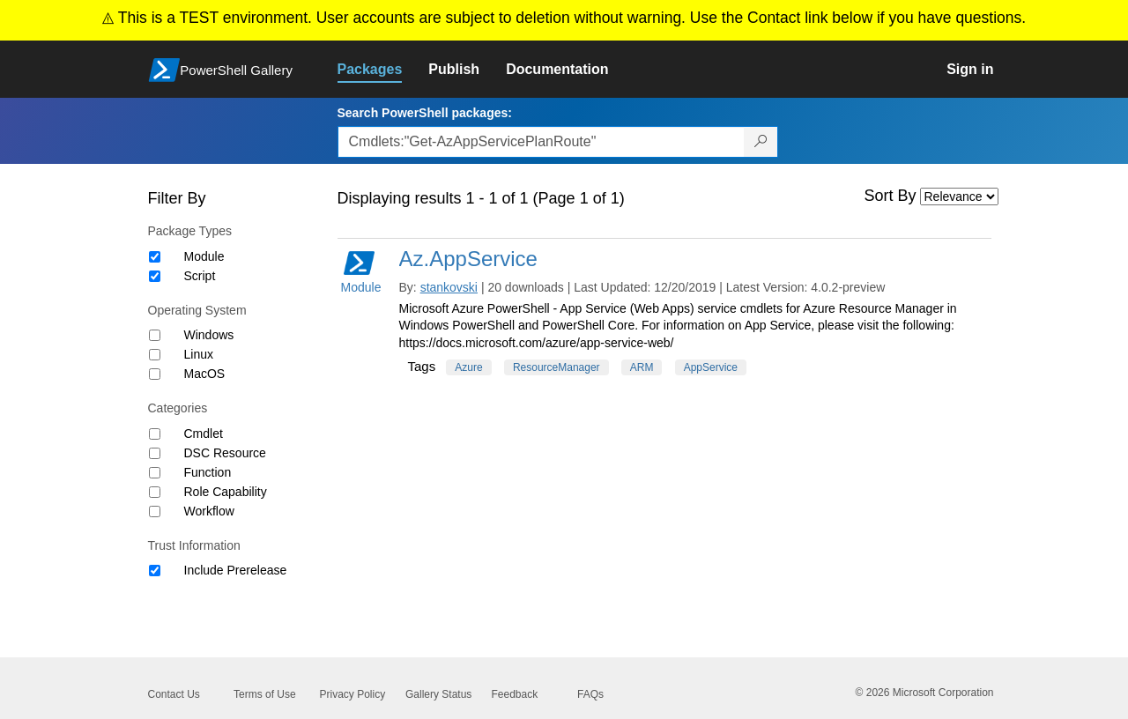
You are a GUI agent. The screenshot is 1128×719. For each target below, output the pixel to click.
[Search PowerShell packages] (761, 142)
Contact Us (174, 694)
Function (208, 472)
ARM (642, 367)
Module (204, 256)
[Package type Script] (154, 276)
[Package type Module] (154, 257)
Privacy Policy (353, 694)
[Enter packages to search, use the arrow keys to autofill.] (541, 142)
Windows (209, 335)
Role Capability (225, 492)
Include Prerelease (235, 570)
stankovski (449, 287)
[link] (383, 69)
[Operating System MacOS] (154, 374)
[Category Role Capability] (154, 492)
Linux (198, 354)
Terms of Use (265, 694)
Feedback (515, 694)
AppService (711, 367)
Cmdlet (203, 433)
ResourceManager (556, 367)
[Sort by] (959, 196)
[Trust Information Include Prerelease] (154, 570)
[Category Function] (154, 472)
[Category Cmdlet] (154, 434)
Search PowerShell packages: (425, 113)
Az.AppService (468, 259)
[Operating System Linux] (154, 354)
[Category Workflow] (154, 511)
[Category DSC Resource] (154, 453)
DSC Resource (225, 453)
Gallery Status (438, 694)
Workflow (209, 511)
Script (200, 276)
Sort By (890, 195)
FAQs (590, 694)
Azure (468, 367)
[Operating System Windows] (154, 335)
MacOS (205, 374)
